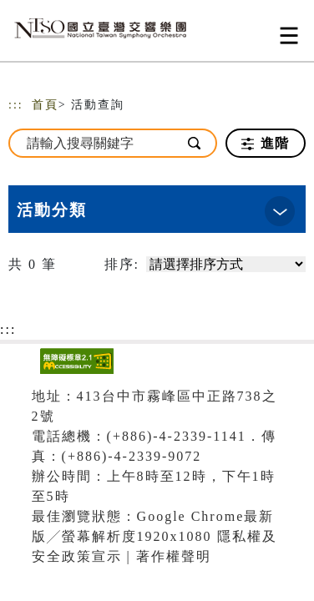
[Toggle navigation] (289, 35)
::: (15, 104)
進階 (265, 143)
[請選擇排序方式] (226, 264)
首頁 (45, 104)
